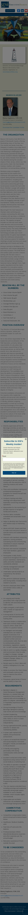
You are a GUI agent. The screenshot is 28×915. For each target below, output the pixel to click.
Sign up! (14, 472)
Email (4, 456)
